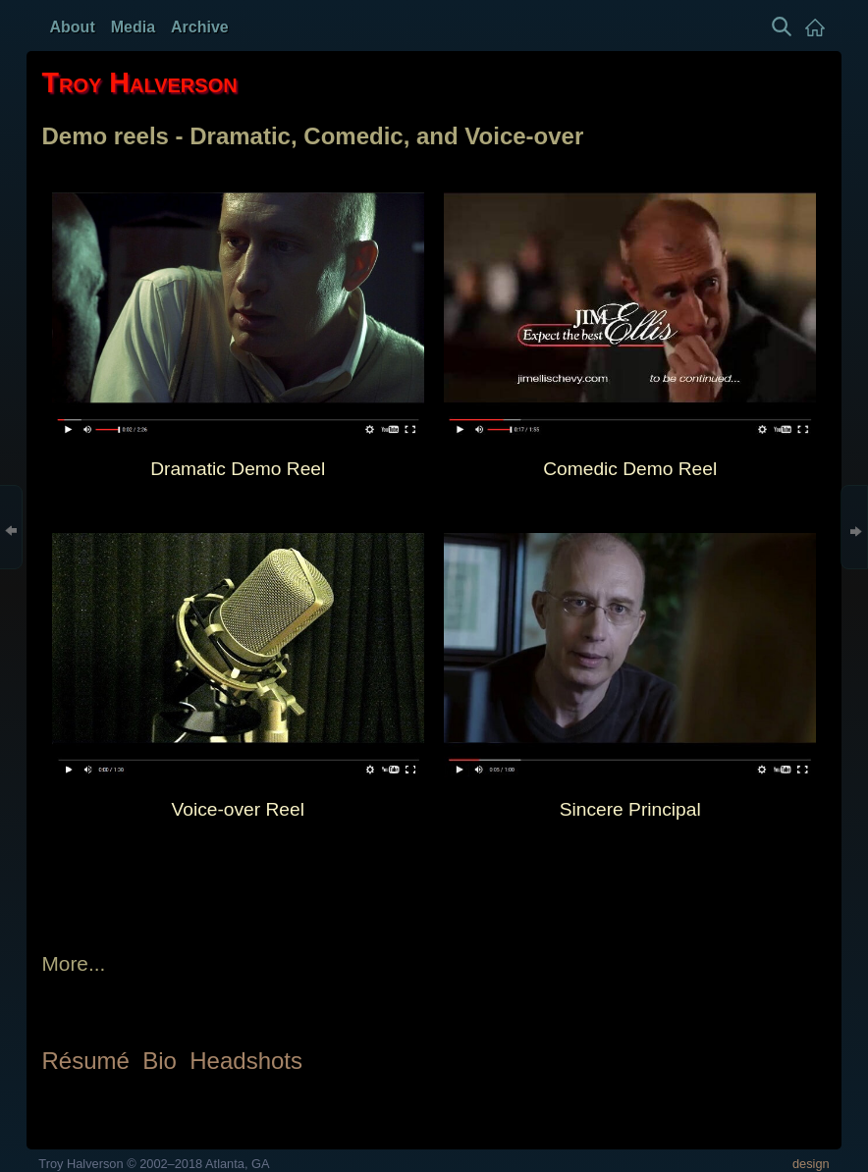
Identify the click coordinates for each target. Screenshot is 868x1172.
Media (133, 27)
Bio (159, 1060)
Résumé (86, 1060)
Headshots (246, 1060)
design (811, 1163)
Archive (200, 27)
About (72, 27)
